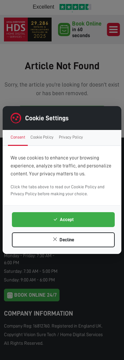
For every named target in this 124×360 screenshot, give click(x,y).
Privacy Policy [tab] (71, 137)
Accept (63, 219)
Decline (63, 239)
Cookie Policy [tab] (42, 137)
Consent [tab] (18, 137)
